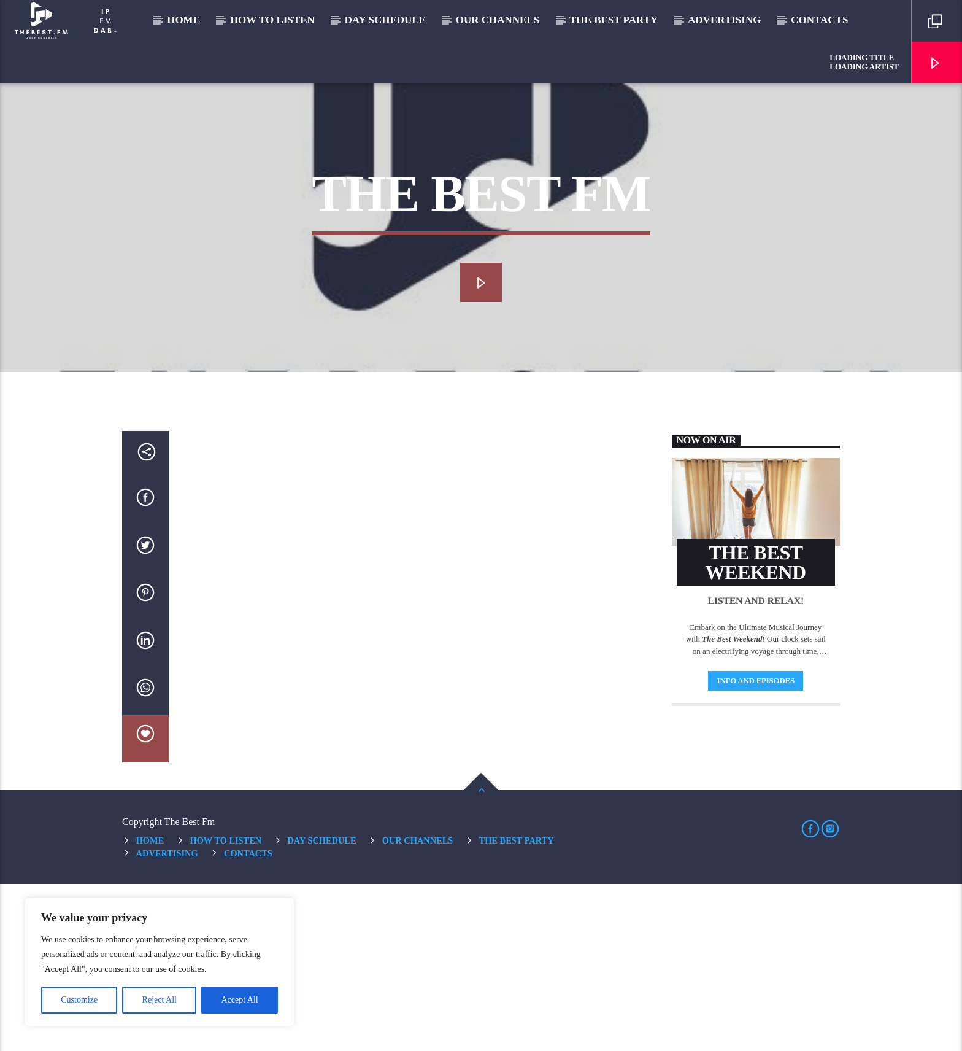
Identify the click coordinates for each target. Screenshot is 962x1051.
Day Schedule (385, 20)
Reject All (159, 999)
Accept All (239, 999)
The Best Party (613, 20)
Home (183, 20)
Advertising (724, 20)
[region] (159, 962)
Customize (79, 999)
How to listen (272, 20)
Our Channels (498, 20)
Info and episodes (756, 847)
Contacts (819, 20)
